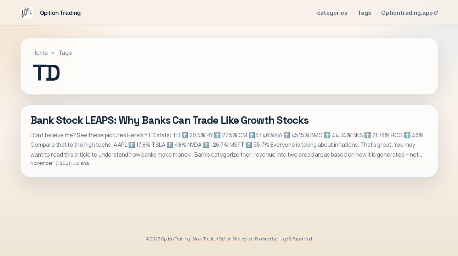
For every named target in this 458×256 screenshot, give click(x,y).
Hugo (282, 239)
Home (40, 53)
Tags (65, 53)
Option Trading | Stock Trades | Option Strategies (206, 239)
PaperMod (302, 239)
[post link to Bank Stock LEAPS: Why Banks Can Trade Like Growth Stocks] (229, 141)
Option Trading (50, 12)
